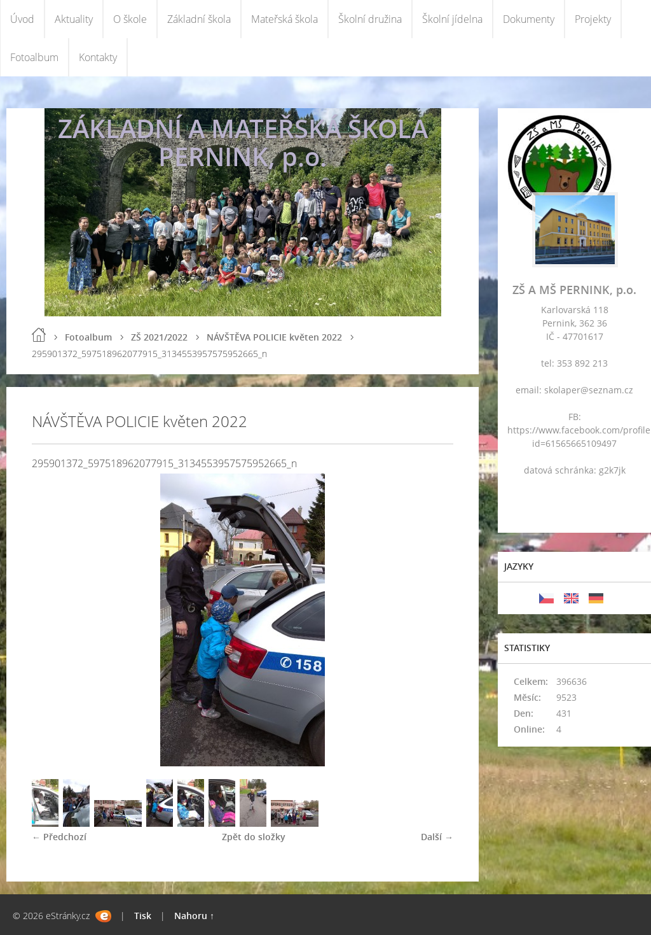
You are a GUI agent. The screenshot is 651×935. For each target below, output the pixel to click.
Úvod (22, 19)
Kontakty (98, 57)
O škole (130, 19)
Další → (437, 837)
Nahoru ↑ (194, 916)
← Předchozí (59, 837)
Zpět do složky (253, 837)
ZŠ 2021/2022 (159, 337)
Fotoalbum (34, 57)
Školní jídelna (452, 19)
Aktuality (74, 19)
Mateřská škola (284, 19)
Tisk (142, 916)
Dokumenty (528, 19)
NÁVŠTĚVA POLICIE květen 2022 (274, 337)
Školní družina (370, 19)
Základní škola (199, 19)
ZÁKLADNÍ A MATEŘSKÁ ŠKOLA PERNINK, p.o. (243, 142)
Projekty (593, 19)
